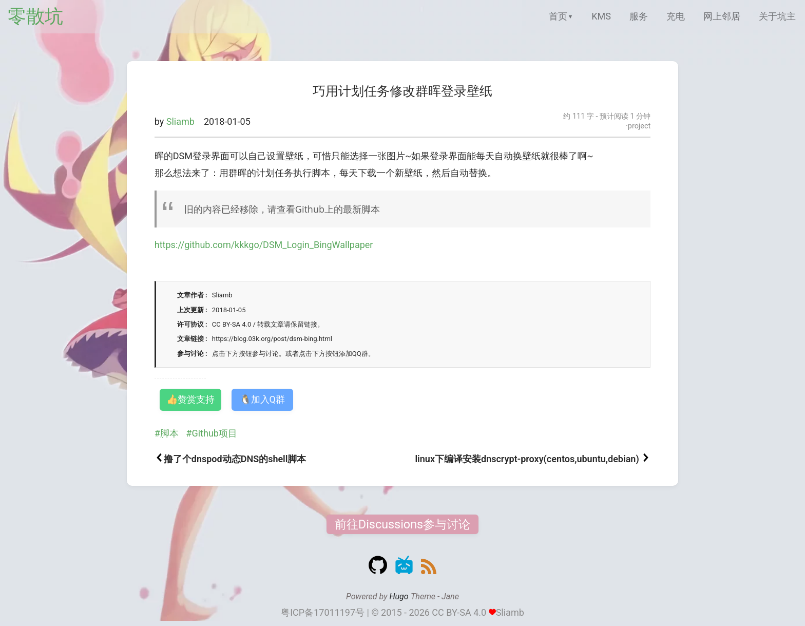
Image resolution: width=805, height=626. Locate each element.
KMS (601, 16)
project (639, 126)
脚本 (169, 433)
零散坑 (35, 16)
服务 (638, 16)
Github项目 (214, 433)
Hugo (398, 596)
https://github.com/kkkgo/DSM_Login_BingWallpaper (264, 244)
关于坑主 (777, 16)
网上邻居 (721, 16)
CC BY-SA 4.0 (459, 612)
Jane (450, 596)
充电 (675, 16)
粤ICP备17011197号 (323, 612)
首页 (558, 16)
